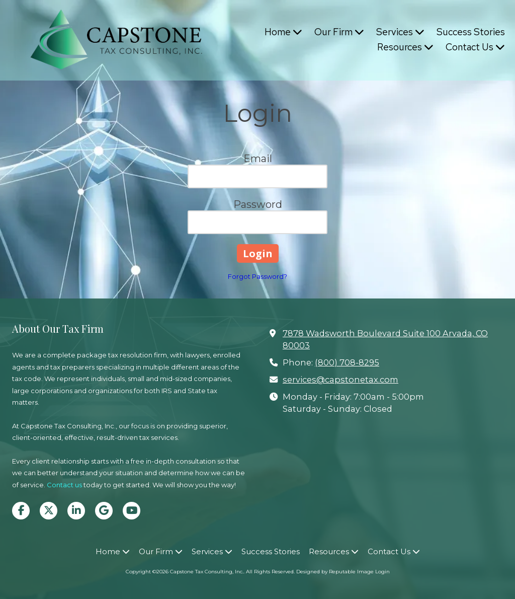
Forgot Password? (257, 276)
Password (257, 204)
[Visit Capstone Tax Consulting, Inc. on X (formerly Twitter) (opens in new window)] (48, 510)
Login (382, 571)
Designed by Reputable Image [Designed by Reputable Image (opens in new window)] (335, 571)
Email (257, 159)
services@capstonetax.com (340, 380)
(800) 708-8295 (347, 362)
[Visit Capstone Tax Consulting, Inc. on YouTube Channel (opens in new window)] (131, 510)
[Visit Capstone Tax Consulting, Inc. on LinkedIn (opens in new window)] (76, 510)
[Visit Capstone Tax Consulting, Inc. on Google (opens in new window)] (104, 510)
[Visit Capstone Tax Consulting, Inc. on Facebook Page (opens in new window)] (21, 510)
